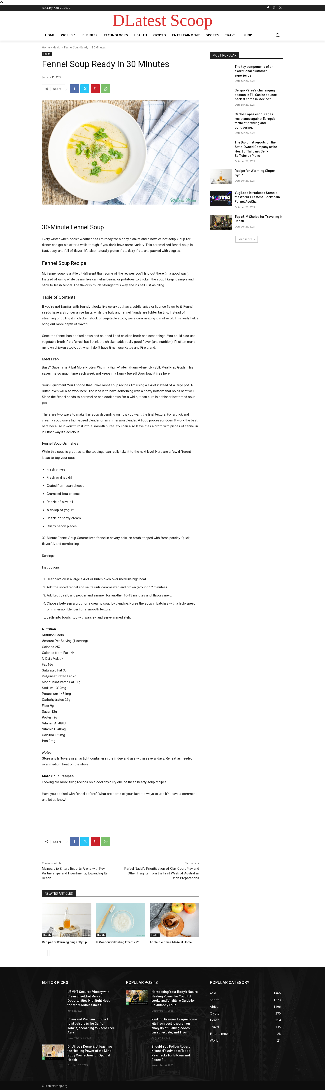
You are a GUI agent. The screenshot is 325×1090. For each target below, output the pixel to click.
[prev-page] (45, 953)
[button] (277, 35)
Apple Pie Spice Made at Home (171, 942)
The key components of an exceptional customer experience (254, 71)
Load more (246, 239)
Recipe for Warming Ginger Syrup (64, 942)
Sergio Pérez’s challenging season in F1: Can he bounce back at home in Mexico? (256, 95)
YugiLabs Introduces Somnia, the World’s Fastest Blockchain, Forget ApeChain (258, 197)
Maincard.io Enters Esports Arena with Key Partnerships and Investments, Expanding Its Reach (75, 873)
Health (57, 47)
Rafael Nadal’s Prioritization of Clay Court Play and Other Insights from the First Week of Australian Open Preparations (161, 873)
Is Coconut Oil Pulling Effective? (117, 942)
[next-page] (52, 953)
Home (46, 47)
